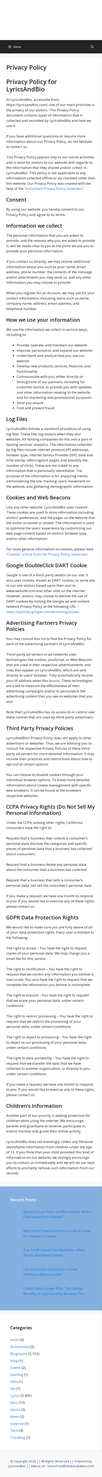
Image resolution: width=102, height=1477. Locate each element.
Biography (18, 1353)
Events (15, 1367)
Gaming (16, 1374)
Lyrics (15, 1395)
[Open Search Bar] (92, 46)
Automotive (19, 1346)
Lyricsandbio (17, 1466)
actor (14, 1339)
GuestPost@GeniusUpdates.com (70, 1466)
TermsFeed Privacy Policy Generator (53, 188)
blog (14, 1360)
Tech (14, 1430)
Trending (17, 1437)
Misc (14, 1402)
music (15, 1409)
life (12, 1388)
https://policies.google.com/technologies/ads (42, 611)
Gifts (14, 1381)
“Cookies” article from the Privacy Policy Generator (47, 554)
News (14, 1416)
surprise (17, 1423)
